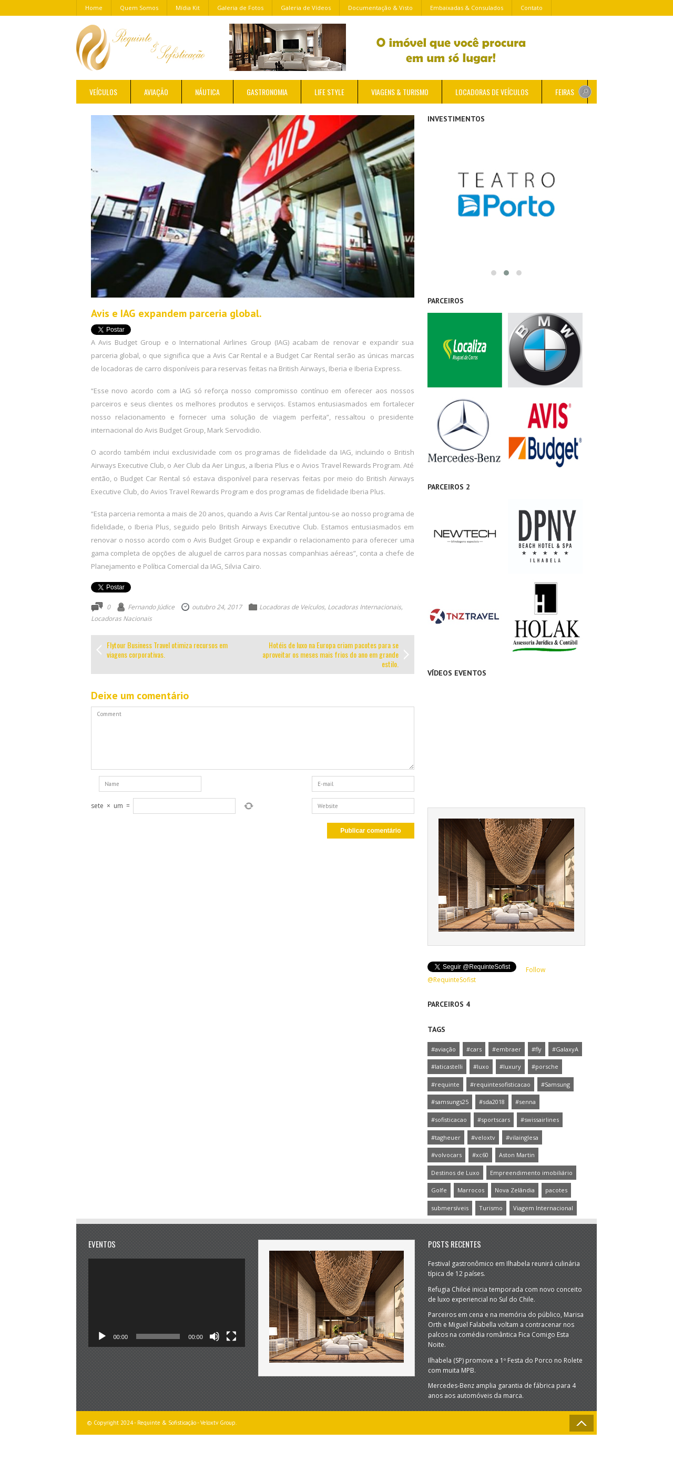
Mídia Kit (188, 8)
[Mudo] (214, 1336)
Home (94, 8)
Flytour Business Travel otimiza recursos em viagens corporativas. (167, 649)
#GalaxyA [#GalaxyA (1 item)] (565, 1049)
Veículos (103, 91)
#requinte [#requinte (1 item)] (445, 1084)
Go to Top (581, 1423)
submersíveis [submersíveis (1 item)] (449, 1208)
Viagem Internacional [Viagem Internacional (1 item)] (543, 1208)
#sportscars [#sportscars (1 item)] (493, 1119)
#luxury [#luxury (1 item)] (510, 1066)
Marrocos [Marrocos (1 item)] (470, 1190)
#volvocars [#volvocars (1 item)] (446, 1155)
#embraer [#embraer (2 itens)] (506, 1049)
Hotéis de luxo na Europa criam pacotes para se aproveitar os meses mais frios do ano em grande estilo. (330, 654)
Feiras (564, 91)
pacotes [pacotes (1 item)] (556, 1190)
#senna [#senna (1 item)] (525, 1102)
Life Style (329, 91)
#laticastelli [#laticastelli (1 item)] (447, 1066)
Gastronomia (267, 91)
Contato (532, 8)
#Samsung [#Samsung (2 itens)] (555, 1084)
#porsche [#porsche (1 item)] (545, 1066)
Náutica (207, 91)
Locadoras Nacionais (121, 618)
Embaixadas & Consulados (466, 8)
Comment (252, 738)
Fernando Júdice (151, 606)
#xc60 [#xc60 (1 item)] (480, 1155)
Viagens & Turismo (400, 91)
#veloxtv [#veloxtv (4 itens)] (483, 1137)
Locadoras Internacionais (364, 606)
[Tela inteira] (231, 1336)
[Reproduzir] (102, 1336)
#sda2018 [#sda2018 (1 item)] (492, 1102)
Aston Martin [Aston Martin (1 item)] (517, 1155)
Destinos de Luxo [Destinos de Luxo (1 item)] (455, 1173)
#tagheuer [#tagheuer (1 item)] (446, 1137)
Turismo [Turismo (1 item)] (491, 1208)
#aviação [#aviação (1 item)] (443, 1049)
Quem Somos (139, 8)
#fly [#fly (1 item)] (537, 1049)
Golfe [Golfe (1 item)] (439, 1190)
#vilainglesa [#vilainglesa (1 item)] (522, 1137)
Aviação (156, 91)
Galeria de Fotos (240, 8)
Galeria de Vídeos (306, 8)
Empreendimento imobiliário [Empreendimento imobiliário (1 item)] (531, 1173)
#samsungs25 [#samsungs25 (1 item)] (449, 1102)
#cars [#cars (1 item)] (474, 1049)
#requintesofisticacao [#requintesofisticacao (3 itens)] (500, 1084)
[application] (166, 1303)
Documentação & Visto (380, 8)
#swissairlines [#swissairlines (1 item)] (540, 1119)
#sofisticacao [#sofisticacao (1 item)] (449, 1119)
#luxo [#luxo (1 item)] (481, 1066)
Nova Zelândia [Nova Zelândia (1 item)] (515, 1190)
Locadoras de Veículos (491, 91)
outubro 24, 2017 (217, 606)
